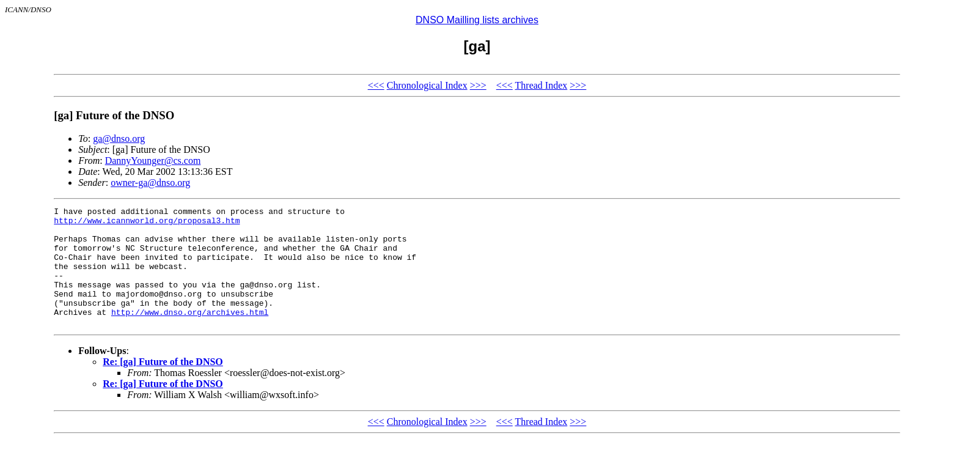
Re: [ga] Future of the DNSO (163, 385)
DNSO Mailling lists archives (477, 20)
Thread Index (541, 85)
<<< (376, 85)
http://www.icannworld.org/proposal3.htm (147, 223)
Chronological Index (427, 85)
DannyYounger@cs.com (153, 160)
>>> (478, 85)
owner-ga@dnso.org (150, 182)
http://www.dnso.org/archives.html (189, 333)
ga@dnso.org (119, 138)
